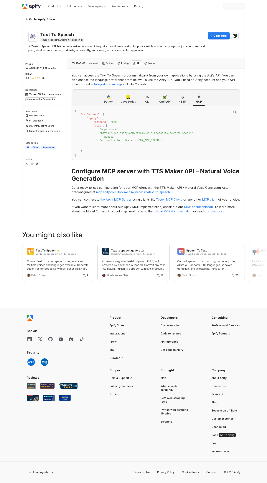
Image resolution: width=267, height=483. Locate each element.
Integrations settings (108, 84)
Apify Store (117, 325)
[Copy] (62, 40)
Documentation (170, 325)
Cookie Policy (190, 472)
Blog (214, 402)
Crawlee (117, 357)
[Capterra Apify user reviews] (68, 386)
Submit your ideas (121, 386)
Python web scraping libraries (174, 411)
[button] (124, 317)
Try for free (219, 36)
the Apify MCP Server (115, 199)
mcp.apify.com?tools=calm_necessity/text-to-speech (135, 192)
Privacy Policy (165, 472)
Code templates (171, 333)
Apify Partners (221, 333)
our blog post (214, 211)
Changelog (219, 426)
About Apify (219, 377)
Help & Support (121, 377)
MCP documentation (198, 207)
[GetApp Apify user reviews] (31, 386)
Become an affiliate (224, 410)
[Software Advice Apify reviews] (47, 386)
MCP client (209, 199)
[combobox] (235, 35)
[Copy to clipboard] (234, 111)
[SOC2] (44, 362)
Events (218, 394)
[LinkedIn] (30, 339)
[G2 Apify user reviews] (33, 398)
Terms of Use (141, 472)
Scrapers (166, 421)
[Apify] (31, 6)
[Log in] (215, 6)
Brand (215, 443)
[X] (40, 339)
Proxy (113, 341)
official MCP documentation (173, 211)
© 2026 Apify (232, 472)
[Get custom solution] (197, 6)
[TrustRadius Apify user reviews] (49, 398)
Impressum (220, 451)
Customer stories (223, 418)
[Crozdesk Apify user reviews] (65, 398)
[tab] (78, 63)
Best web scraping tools (173, 399)
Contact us (219, 386)
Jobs (224, 435)
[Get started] (234, 6)
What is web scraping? (169, 387)
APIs (163, 377)
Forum (113, 394)
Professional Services (226, 325)
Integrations (117, 333)
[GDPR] (31, 362)
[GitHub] (50, 339)
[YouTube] (61, 339)
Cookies (211, 472)
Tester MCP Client (169, 199)
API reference (169, 341)
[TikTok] (82, 339)
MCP (113, 349)
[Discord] (71, 339)
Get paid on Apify (172, 349)
